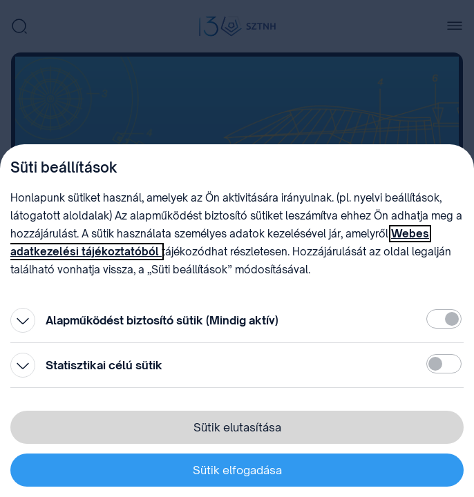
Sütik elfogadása (237, 470)
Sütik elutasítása (237, 427)
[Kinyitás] (22, 320)
